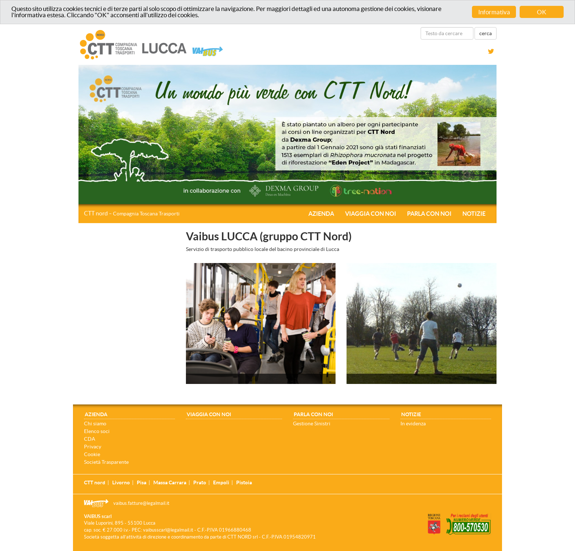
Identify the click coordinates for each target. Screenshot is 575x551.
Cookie (92, 454)
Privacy (92, 447)
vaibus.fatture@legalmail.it (141, 503)
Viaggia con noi (370, 213)
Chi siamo (95, 423)
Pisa (141, 482)
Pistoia (244, 482)
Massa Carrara (169, 482)
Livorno (121, 482)
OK (541, 11)
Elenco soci (97, 431)
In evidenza (413, 423)
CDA (89, 439)
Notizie (474, 213)
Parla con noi (429, 213)
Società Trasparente (106, 462)
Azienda (321, 213)
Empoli (221, 482)
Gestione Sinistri (311, 423)
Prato (199, 482)
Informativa (494, 11)
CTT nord (132, 213)
